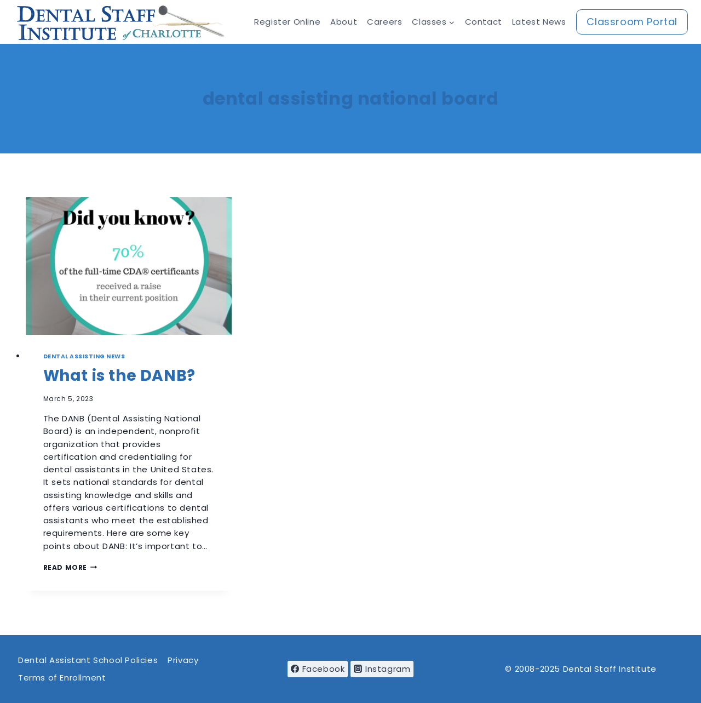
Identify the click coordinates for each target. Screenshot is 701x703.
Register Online (287, 21)
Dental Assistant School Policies (88, 660)
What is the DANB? (119, 375)
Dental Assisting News (84, 356)
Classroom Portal (632, 21)
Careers (384, 21)
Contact (483, 21)
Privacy (183, 660)
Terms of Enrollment (62, 677)
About (343, 21)
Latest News (539, 21)
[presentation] (129, 266)
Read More (70, 567)
